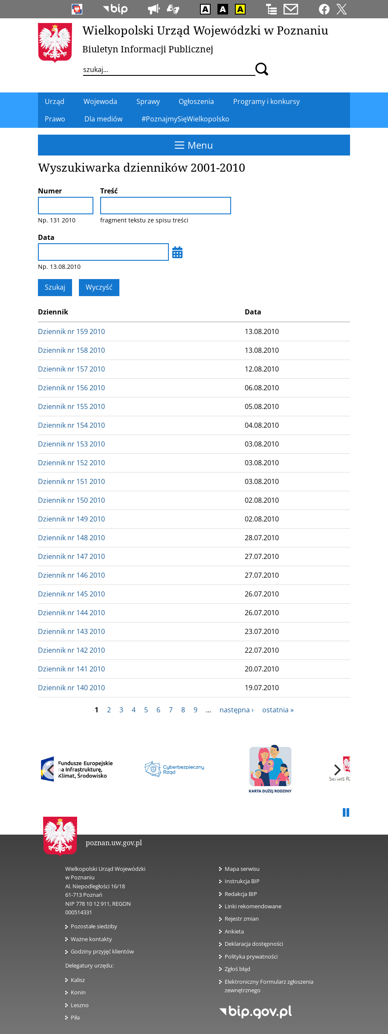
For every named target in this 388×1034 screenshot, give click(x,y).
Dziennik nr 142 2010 (71, 650)
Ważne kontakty (91, 939)
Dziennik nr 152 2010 (71, 462)
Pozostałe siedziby (94, 926)
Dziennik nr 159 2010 (71, 331)
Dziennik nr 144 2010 (71, 612)
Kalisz (78, 980)
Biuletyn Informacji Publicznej (147, 49)
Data (46, 237)
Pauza (346, 813)
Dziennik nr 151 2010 (71, 481)
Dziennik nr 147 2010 (71, 556)
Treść (109, 191)
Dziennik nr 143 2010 (71, 631)
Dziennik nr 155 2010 (71, 406)
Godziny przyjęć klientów (102, 951)
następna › (237, 709)
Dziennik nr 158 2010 (71, 350)
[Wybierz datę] (177, 252)
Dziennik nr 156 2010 (71, 387)
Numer (50, 191)
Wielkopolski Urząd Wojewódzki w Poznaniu (205, 30)
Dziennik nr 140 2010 (71, 687)
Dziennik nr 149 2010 (71, 519)
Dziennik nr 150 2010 (71, 500)
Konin (78, 992)
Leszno (80, 1005)
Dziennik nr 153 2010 (71, 444)
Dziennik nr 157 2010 (71, 369)
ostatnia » (278, 709)
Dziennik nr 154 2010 (71, 425)
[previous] (51, 769)
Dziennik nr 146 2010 (71, 575)
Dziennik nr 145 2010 (71, 594)
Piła (75, 1017)
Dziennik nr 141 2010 (71, 669)
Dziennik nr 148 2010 (71, 537)
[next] (336, 769)
